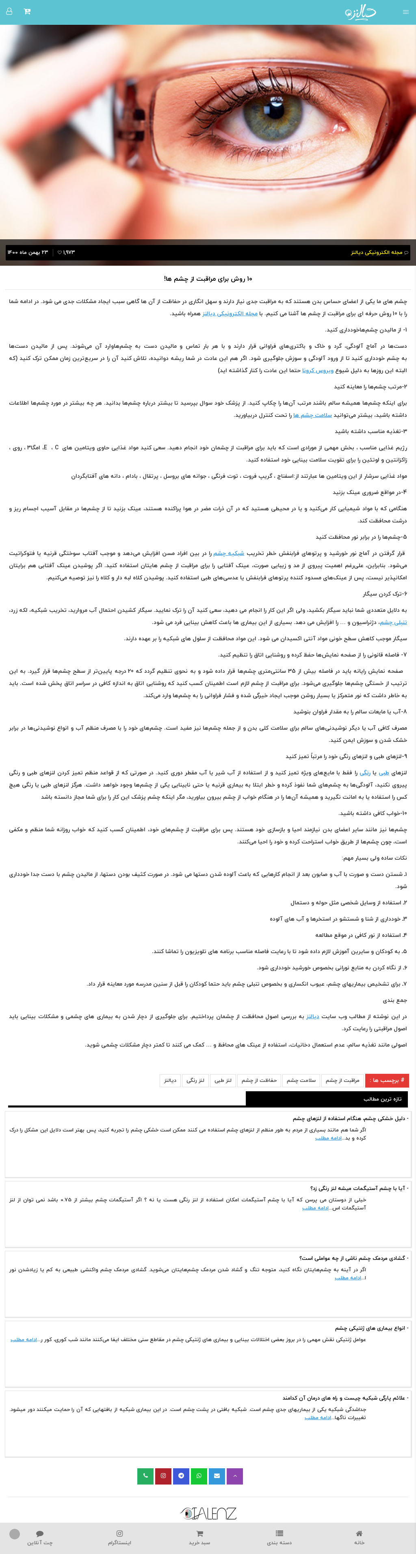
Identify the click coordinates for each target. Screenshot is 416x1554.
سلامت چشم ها (312, 415)
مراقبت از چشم (343, 1080)
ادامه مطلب (328, 1138)
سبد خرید (199, 1538)
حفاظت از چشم (259, 1080)
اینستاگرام (120, 1538)
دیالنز (312, 1017)
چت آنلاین (40, 1538)
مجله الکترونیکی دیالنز (230, 314)
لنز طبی (223, 1080)
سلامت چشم (301, 1080)
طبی (384, 773)
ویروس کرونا (318, 371)
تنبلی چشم (393, 622)
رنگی (365, 773)
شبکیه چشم (228, 553)
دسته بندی (279, 1538)
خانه (359, 1538)
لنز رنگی (195, 1080)
